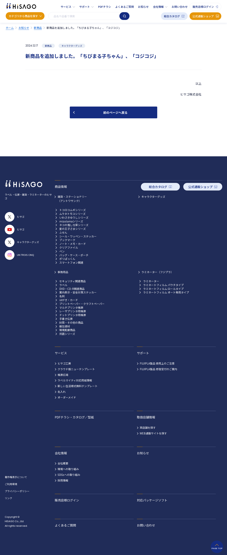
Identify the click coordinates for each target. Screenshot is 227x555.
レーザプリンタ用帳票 (72, 311)
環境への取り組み (68, 469)
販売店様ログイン (203, 7)
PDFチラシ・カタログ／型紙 (74, 417)
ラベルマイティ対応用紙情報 (75, 380)
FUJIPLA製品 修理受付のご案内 (158, 369)
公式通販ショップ (203, 16)
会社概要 (63, 463)
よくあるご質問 (124, 7)
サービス (66, 7)
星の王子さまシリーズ (72, 228)
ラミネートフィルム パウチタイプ (163, 285)
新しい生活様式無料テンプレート (78, 386)
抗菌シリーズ (67, 333)
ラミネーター (151, 281)
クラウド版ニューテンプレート (76, 369)
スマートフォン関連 (71, 262)
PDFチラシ (104, 7)
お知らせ (143, 7)
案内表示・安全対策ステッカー (78, 292)
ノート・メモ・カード (72, 243)
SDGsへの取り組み (69, 475)
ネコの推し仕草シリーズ (73, 225)
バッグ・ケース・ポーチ (73, 255)
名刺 (62, 296)
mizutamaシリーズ (71, 221)
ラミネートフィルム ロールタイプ (163, 288)
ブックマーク (67, 240)
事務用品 (63, 272)
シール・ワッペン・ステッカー (78, 236)
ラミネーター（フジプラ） (157, 272)
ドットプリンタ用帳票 (72, 315)
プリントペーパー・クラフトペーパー (82, 303)
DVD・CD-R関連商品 (72, 288)
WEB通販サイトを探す (153, 433)
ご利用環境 (11, 484)
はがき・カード (68, 300)
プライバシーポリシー (17, 491)
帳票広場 (63, 375)
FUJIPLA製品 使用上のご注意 (157, 363)
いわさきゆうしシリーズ (73, 217)
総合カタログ (172, 16)
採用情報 (63, 480)
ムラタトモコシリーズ (72, 213)
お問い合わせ (180, 7)
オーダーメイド (67, 397)
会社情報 (158, 7)
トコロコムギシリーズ (72, 210)
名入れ (62, 392)
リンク (8, 498)
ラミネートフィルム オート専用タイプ (166, 292)
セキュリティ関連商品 (72, 281)
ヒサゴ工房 (64, 363)
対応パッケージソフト (152, 500)
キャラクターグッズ (153, 196)
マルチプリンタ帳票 (71, 307)
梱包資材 (64, 326)
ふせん (63, 232)
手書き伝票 (66, 318)
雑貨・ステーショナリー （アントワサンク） (72, 199)
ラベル (63, 285)
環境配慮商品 (67, 330)
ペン (62, 251)
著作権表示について (16, 477)
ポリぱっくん (67, 258)
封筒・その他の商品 (71, 322)
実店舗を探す (148, 427)
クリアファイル (68, 247)
